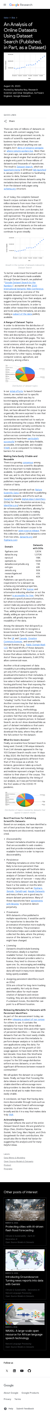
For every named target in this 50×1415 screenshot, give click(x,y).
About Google (11, 1393)
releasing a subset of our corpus (28, 1019)
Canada (23, 638)
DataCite (8, 499)
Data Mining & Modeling (14, 1158)
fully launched (39, 170)
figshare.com (10, 540)
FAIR (7, 448)
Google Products (30, 1393)
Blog (13, 17)
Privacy (7, 1399)
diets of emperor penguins (30, 148)
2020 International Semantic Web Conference (23, 287)
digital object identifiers (33, 499)
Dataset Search (25, 167)
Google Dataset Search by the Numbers (20, 284)
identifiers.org (11, 505)
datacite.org (26, 537)
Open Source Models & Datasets (18, 1161)
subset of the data (22, 314)
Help (8, 1408)
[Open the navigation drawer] (5, 5)
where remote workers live (20, 151)
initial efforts (16, 391)
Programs (8, 1169)
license (30, 589)
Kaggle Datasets (36, 891)
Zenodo (10, 891)
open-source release (28, 530)
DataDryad (20, 891)
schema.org (10, 189)
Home (6, 17)
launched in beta (12, 170)
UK (13, 638)
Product (7, 1165)
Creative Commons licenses (20, 640)
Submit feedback (25, 1408)
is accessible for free (23, 595)
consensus (28, 462)
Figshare (38, 888)
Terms (17, 1399)
